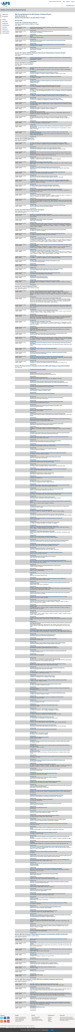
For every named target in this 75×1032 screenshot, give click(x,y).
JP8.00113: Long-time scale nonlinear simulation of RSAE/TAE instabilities (43, 851)
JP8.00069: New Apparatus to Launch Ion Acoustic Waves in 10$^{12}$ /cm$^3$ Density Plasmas (48, 663)
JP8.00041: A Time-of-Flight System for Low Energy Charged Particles (43, 536)
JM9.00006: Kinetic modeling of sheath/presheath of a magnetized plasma (43, 962)
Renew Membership (36, 1017)
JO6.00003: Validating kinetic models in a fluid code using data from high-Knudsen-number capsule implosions (50, 223)
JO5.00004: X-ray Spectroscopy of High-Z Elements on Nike (41, 157)
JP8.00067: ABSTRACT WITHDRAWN (37, 654)
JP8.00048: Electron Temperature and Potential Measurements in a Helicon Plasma (45, 565)
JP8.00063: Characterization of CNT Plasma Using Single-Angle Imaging (43, 638)
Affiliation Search (5, 30)
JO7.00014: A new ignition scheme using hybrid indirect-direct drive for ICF (43, 361)
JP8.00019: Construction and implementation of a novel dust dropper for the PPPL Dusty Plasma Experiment (50, 444)
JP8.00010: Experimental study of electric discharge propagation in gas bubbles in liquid (46, 405)
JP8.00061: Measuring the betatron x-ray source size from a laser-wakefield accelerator (46, 629)
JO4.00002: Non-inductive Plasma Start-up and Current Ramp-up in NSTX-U (44, 72)
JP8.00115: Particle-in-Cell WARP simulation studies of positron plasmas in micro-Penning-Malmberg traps (49, 859)
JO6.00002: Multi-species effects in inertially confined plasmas (41, 219)
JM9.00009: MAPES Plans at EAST (36, 974)
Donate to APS (18, 1021)
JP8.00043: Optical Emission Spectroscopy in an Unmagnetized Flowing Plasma (44, 544)
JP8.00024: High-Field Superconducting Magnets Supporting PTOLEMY (43, 464)
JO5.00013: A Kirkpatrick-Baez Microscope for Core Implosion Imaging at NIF (44, 199)
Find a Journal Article (19, 1020)
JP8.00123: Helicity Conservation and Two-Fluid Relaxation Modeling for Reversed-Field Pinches (47, 893)
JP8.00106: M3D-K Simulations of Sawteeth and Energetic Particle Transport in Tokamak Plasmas (48, 819)
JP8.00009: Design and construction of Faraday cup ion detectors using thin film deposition (46, 401)
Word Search (5, 29)
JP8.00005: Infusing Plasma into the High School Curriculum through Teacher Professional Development (49, 385)
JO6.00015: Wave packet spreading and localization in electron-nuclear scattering (45, 280)
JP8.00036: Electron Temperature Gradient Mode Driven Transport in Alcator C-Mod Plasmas (47, 514)
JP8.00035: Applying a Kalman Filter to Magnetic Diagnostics (41, 510)
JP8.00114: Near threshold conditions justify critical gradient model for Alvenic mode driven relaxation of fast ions (50, 855)
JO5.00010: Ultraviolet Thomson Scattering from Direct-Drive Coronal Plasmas (44, 185)
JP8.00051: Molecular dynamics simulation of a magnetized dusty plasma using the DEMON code (48, 578)
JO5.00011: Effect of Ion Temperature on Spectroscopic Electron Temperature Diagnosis (46, 189)
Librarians (50, 1017)
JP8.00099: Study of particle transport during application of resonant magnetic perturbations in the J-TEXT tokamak (51, 790)
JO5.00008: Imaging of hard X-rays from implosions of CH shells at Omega (43, 176)
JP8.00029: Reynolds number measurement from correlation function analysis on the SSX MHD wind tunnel (49, 484)
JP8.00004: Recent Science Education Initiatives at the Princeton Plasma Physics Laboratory (47, 381)
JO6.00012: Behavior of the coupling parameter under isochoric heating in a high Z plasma (46, 268)
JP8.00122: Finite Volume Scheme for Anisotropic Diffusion (40, 889)
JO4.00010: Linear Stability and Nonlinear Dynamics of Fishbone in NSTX (43, 107)
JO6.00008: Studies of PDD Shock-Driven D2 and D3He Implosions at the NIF (44, 250)
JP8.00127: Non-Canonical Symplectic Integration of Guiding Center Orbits (43, 910)
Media (49, 1020)
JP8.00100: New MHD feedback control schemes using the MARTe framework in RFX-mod (46, 795)
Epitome (4, 19)
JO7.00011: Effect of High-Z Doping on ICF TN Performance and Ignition (43, 348)
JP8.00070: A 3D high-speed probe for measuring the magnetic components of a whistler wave (47, 667)
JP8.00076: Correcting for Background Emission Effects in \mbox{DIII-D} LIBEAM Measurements (47, 692)
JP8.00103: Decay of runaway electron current (38, 807)
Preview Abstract (33, 30)
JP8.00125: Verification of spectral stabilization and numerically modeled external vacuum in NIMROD (48, 902)
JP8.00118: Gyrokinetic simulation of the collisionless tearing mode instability (44, 873)
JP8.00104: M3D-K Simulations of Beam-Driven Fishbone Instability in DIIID (44, 811)
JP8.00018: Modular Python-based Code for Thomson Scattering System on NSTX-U (45, 440)
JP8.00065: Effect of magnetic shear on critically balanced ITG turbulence (43, 646)
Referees (50, 1019)
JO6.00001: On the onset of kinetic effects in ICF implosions (41, 214)
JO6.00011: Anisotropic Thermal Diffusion (37, 264)
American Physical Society (9, 1025)
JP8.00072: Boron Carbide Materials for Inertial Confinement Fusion (42, 675)
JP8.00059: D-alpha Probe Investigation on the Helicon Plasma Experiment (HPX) (45, 617)
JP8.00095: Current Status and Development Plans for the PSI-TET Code (43, 773)
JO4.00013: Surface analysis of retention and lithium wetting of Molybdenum (44, 121)
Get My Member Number (37, 1019)
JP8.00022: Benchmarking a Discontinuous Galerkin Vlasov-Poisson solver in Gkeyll (45, 456)
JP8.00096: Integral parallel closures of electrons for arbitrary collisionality (43, 777)
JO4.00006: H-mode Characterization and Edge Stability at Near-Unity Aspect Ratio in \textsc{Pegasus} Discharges (51, 89)
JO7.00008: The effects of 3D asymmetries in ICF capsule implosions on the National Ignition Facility (48, 333)
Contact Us (32, 1025)
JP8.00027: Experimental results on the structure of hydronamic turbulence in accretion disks (47, 476)
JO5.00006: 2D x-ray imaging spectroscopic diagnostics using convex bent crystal (45, 166)
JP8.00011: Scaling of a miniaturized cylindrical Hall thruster (41, 409)
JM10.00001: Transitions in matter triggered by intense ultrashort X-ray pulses (44, 983)
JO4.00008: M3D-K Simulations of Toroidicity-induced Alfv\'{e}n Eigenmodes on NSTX (45, 98)
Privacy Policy (45, 1030)
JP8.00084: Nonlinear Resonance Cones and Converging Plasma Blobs (43, 725)
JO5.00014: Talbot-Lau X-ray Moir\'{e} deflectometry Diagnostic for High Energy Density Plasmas (47, 205)
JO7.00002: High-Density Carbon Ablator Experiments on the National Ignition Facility (45, 297)
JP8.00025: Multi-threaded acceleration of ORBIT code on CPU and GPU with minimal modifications (48, 468)
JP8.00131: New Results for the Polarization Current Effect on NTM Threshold (44, 929)
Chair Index (4, 27)
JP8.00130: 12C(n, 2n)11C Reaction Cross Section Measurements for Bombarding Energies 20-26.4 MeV (49, 924)
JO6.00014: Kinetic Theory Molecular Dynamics (38, 276)
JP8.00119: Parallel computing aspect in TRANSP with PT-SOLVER (42, 877)
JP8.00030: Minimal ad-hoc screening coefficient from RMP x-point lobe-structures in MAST (46, 488)
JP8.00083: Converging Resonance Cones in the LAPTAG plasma (42, 721)
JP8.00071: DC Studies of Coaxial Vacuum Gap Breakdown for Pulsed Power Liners (45, 671)
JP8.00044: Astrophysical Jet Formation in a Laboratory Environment (42, 548)
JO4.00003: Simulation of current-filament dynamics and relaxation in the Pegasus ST (45, 76)
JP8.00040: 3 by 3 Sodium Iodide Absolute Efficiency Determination (42, 531)
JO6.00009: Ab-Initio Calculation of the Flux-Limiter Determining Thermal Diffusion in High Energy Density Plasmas (51, 256)
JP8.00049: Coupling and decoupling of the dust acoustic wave (41, 569)
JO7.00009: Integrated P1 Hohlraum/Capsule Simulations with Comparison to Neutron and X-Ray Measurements (50, 337)
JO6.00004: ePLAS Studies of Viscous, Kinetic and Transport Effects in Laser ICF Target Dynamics (48, 229)
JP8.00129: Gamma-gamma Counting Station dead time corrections (42, 919)
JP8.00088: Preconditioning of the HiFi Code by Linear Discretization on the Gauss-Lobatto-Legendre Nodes (49, 741)
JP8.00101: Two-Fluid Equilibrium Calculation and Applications (41, 799)
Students (50, 1021)
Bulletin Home (5, 14)
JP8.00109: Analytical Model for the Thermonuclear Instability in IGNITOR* (43, 832)
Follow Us (2, 1015)
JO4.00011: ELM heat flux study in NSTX (37, 111)
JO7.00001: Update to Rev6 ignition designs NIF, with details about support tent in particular (46, 290)
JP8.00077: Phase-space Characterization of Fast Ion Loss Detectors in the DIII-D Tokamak (46, 696)
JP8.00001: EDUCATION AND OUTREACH (38, 369)
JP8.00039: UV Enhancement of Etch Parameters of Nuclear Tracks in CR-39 (44, 526)
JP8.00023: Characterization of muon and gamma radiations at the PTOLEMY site (45, 460)
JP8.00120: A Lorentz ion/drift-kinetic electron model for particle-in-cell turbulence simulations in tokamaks (49, 881)
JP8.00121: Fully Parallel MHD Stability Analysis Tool (39, 885)
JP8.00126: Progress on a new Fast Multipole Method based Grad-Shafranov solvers (45, 906)
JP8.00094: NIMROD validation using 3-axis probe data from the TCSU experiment (45, 769)
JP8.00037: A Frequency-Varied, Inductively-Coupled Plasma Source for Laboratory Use (46, 518)
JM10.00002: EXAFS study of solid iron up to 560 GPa (40, 987)
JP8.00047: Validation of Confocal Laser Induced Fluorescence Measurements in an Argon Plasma (48, 560)
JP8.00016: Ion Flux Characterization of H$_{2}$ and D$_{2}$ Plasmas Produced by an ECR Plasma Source (50, 432)
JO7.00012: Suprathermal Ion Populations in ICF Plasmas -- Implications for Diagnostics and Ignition (48, 352)
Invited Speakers (5, 25)
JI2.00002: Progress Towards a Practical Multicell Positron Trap (41, 31)
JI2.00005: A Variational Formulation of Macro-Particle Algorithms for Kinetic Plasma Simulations (47, 44)
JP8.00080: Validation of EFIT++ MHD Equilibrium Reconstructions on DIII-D (44, 708)
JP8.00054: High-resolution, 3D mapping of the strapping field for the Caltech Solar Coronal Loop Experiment (50, 592)
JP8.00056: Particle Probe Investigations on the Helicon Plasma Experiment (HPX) (45, 600)
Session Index (5, 23)
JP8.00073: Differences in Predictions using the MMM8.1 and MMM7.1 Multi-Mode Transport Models (48, 679)
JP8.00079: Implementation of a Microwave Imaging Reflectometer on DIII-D (44, 704)
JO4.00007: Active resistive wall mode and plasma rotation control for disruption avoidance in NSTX (48, 94)
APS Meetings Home (70, 5)
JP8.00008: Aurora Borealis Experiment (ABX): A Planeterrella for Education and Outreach (46, 397)
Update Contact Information (37, 1020)
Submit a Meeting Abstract (20, 1018)
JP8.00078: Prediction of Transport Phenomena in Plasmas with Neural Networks (45, 700)
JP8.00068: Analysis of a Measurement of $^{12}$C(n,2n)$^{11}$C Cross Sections (45, 658)
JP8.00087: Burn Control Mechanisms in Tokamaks (39, 737)
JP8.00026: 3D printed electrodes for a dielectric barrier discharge (42, 472)
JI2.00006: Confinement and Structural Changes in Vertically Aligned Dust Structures (45, 48)
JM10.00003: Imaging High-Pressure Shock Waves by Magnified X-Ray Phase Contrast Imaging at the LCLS (50, 992)
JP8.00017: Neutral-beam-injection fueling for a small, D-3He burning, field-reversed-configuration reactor (49, 436)
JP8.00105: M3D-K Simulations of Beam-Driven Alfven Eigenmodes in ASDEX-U (44, 815)
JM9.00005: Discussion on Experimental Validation (39, 958)
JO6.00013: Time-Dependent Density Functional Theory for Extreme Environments (45, 272)
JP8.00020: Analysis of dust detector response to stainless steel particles (43, 448)
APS (64, 1)
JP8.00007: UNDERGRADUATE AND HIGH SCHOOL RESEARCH (42, 393)
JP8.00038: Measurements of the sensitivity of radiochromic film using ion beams (44, 522)
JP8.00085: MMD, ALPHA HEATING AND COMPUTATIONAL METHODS (43, 729)
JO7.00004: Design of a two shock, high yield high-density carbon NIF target (44, 310)
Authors (49, 1018)
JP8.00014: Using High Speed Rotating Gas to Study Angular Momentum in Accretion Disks (46, 423)
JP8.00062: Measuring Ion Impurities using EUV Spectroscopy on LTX (42, 634)
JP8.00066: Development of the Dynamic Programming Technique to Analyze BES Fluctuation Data (48, 650)
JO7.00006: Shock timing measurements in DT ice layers (40, 321)
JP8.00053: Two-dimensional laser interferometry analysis (40, 587)
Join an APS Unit (35, 1018)
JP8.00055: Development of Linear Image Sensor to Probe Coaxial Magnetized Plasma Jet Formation (48, 596)
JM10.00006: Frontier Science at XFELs (37, 1007)
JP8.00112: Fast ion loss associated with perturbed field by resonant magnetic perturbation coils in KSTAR (49, 846)
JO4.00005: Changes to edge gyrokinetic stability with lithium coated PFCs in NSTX (45, 85)
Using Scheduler (5, 32)
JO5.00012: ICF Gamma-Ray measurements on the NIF (40, 194)
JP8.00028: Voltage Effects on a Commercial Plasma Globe (41, 480)
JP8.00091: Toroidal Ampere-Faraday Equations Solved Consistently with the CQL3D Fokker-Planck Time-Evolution (51, 756)
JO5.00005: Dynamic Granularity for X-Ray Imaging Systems (41, 161)
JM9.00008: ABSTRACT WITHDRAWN (37, 970)
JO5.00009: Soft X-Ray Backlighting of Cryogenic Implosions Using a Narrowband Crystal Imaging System (49, 180)
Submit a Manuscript (19, 1019)
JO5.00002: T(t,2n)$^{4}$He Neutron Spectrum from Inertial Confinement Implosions (45, 147)
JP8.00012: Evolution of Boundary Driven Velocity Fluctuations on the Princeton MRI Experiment (47, 413)
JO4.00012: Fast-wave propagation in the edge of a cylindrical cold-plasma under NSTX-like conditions (48, 116)
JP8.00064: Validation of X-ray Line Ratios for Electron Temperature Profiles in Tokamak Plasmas (47, 642)
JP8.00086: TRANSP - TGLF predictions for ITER (39, 733)
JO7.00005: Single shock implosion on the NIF (38, 315)
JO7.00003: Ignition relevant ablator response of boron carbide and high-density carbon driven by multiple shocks (50, 305)
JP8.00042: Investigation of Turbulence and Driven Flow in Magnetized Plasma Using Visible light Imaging (49, 540)
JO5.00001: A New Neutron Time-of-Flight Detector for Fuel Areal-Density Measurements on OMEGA (48, 142)
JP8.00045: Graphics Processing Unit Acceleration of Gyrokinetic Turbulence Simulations (46, 552)
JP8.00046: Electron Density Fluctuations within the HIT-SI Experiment (43, 556)
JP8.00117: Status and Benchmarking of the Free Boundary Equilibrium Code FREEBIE (46, 868)
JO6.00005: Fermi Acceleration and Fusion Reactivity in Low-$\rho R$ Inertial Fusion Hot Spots (47, 233)
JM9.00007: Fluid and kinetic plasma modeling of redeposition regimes (43, 966)
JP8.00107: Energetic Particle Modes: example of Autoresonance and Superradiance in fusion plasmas (49, 823)
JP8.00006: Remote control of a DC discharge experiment (40, 389)
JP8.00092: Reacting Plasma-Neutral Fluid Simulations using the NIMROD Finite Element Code (47, 760)
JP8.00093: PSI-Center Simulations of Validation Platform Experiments (43, 764)
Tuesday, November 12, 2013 (20, 27)
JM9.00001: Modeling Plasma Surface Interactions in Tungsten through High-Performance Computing (48, 938)
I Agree (52, 1030)
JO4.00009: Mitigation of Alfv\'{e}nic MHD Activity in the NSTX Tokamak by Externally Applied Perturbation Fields (50, 102)
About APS (62, 1015)
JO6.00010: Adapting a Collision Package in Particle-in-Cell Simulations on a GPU (45, 260)
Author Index (4, 21)
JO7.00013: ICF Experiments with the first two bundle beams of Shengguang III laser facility (46, 356)
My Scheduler (5, 16)
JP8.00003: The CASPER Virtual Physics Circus (39, 377)
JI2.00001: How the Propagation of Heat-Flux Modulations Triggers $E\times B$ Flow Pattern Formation (49, 27)
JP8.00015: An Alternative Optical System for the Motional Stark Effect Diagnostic (45, 427)
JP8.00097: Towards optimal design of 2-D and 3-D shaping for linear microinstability (45, 781)
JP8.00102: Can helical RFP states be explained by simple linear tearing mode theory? (46, 803)
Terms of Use (26, 1025)
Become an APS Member (20, 1017)
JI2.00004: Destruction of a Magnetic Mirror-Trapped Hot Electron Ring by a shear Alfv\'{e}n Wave (48, 40)
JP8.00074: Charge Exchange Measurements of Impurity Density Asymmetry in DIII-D (45, 683)
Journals (68, 1)
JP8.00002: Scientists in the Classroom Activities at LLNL (40, 373)
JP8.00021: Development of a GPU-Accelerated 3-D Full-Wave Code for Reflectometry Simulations (48, 452)
